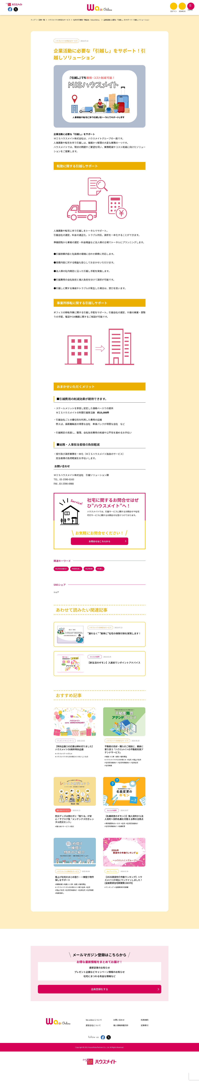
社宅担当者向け (63, 570)
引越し (107, 570)
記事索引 (144, 1034)
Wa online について (94, 1029)
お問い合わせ (119, 1029)
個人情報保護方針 (120, 1034)
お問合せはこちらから (99, 542)
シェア (56, 594)
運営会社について (93, 1034)
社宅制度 (95, 570)
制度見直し (80, 570)
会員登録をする (99, 998)
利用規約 (144, 1029)
